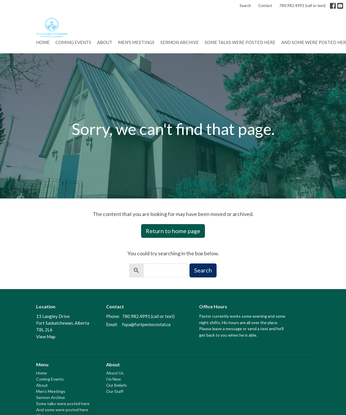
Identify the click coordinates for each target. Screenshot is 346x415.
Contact (265, 5)
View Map (45, 336)
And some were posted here (62, 409)
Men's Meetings (136, 42)
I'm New (113, 379)
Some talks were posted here (240, 42)
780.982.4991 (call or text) (302, 5)
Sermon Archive (179, 42)
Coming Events (73, 42)
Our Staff (114, 391)
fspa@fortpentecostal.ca (146, 324)
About (104, 42)
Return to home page (173, 230)
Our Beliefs (116, 385)
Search (245, 5)
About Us (115, 372)
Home (43, 42)
